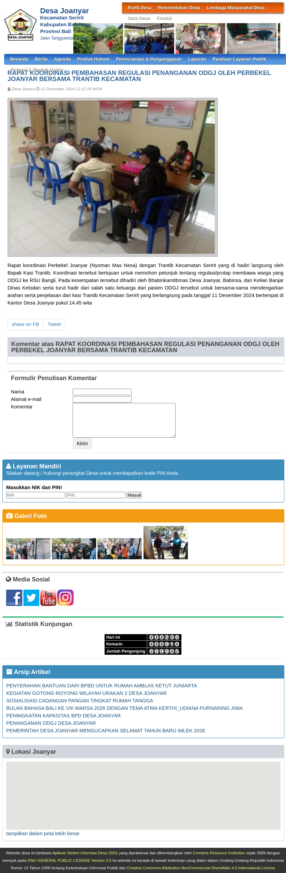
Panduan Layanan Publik (240, 59)
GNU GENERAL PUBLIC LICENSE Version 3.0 (69, 860)
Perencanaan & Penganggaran (149, 59)
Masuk (134, 495)
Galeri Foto (26, 516)
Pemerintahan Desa (179, 7)
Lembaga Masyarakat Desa (236, 7)
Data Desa (139, 17)
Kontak (163, 17)
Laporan (197, 59)
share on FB (25, 324)
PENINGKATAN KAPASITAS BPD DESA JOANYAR (63, 715)
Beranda (19, 59)
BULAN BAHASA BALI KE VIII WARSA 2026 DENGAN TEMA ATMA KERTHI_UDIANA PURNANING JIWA (124, 708)
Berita (41, 59)
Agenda (62, 59)
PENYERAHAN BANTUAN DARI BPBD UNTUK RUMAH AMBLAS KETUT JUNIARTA (101, 685)
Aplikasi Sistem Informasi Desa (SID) (85, 853)
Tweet (54, 324)
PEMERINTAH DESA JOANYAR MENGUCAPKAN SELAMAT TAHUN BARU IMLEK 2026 (105, 730)
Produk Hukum (93, 59)
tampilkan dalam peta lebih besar (42, 833)
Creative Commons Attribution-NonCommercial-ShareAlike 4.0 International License (201, 868)
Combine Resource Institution (219, 853)
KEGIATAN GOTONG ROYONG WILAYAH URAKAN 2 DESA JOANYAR (86, 693)
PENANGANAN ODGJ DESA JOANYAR (51, 723)
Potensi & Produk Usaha (36, 69)
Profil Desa (140, 7)
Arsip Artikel (28, 672)
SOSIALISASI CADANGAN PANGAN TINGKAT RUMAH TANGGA (79, 700)
